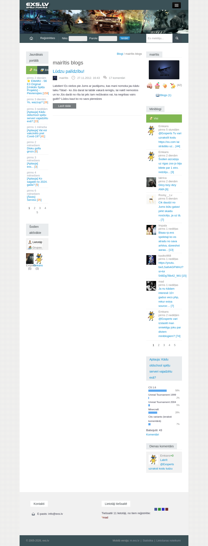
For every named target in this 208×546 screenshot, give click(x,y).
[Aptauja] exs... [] (37, 162)
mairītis (63, 78)
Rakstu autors (159, 509)
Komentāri (152, 434)
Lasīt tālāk (64, 106)
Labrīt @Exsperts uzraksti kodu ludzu (161, 462)
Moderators (163, 509)
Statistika (148, 540)
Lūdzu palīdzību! (68, 71)
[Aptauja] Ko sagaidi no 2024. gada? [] (37, 178)
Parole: (103, 38)
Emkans (38, 260)
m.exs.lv (134, 540)
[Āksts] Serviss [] (37, 195)
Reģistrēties (47, 38)
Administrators (166, 509)
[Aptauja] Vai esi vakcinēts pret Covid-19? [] (37, 131)
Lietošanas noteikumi (168, 540)
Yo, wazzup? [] (37, 101)
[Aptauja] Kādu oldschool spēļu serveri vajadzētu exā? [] (37, 115)
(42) (179, 85)
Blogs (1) (165, 95)
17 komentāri (117, 78)
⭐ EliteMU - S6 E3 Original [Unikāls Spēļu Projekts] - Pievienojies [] (37, 85)
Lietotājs (155, 509)
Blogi (120, 53)
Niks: (74, 38)
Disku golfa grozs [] (37, 146)
